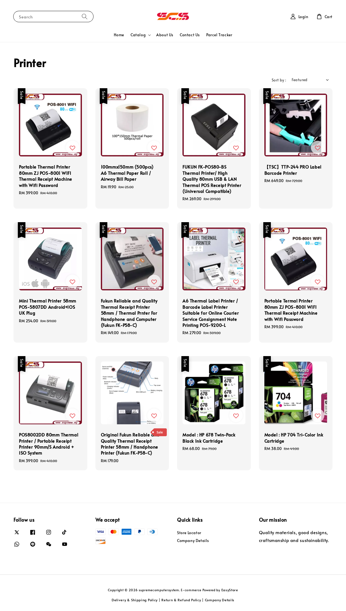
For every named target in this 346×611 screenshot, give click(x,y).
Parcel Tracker (219, 34)
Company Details (193, 540)
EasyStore (229, 589)
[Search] (84, 16)
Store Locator (189, 532)
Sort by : (279, 80)
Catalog (138, 34)
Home (119, 34)
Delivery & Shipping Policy (135, 599)
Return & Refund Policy (181, 599)
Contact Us (190, 34)
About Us (164, 34)
